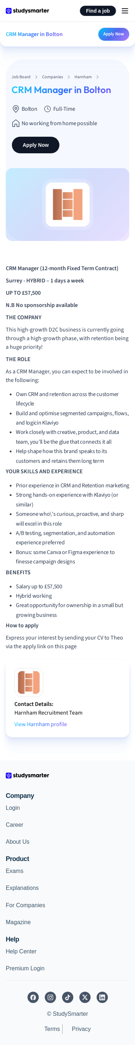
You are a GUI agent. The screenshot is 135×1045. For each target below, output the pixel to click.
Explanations (22, 888)
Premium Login (25, 968)
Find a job (98, 11)
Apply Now (113, 34)
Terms (52, 1029)
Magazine (18, 922)
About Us (18, 842)
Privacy (81, 1029)
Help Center (21, 951)
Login (13, 808)
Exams (14, 871)
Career (14, 825)
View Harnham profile (40, 724)
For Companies (25, 905)
